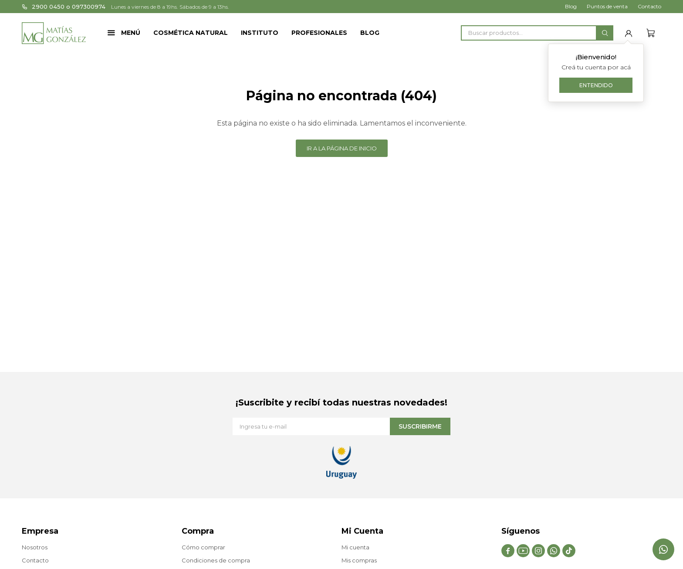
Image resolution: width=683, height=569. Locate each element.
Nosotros (34, 547)
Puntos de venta (607, 6)
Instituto (259, 33)
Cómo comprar (203, 547)
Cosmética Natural (190, 33)
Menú (130, 33)
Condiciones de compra (216, 560)
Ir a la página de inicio (342, 148)
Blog (369, 33)
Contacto (649, 6)
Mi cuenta (355, 547)
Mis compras (359, 560)
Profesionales (319, 33)
